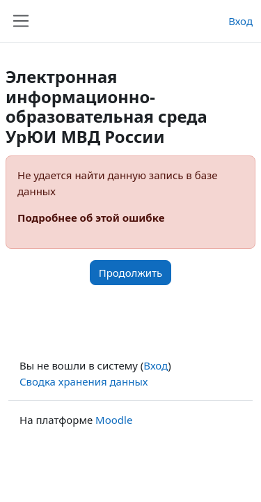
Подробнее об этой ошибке (90, 218)
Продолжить (131, 273)
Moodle (113, 420)
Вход (240, 21)
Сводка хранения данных (83, 381)
